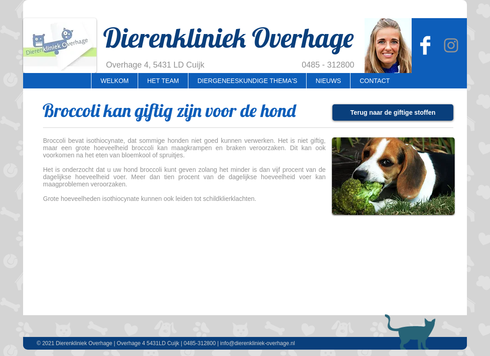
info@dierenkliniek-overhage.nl (257, 343)
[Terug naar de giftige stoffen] (392, 112)
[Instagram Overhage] (451, 45)
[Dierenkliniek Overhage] (425, 45)
